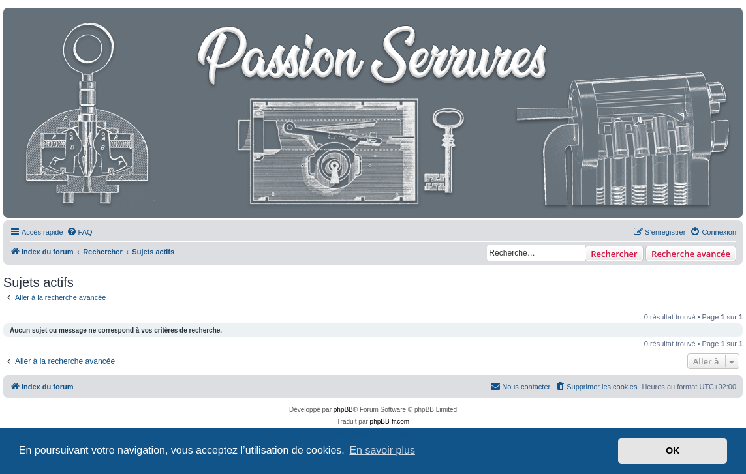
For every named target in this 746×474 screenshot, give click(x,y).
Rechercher (614, 253)
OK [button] (673, 450)
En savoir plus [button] (382, 450)
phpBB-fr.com (390, 421)
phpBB (343, 409)
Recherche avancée (690, 253)
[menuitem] (80, 232)
